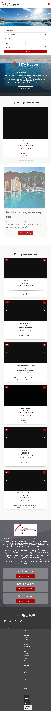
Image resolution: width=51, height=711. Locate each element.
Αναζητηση (25, 51)
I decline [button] (27, 702)
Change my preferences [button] (28, 707)
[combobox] (24, 30)
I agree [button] (26, 697)
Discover (25, 88)
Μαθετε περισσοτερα (26, 576)
